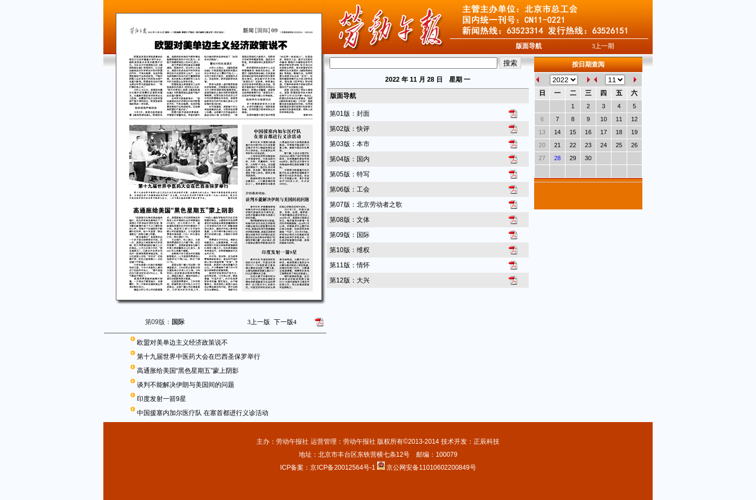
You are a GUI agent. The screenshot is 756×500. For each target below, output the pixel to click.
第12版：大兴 (349, 280)
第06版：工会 (349, 189)
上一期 (602, 46)
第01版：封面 (349, 113)
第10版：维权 (349, 250)
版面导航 (529, 46)
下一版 (285, 322)
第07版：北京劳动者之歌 (366, 204)
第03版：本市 (349, 144)
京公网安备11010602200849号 (431, 467)
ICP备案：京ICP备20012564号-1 (328, 467)
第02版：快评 (349, 129)
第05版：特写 (349, 174)
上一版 (258, 322)
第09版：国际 (349, 235)
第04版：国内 (349, 159)
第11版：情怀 (349, 265)
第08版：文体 (349, 219)
